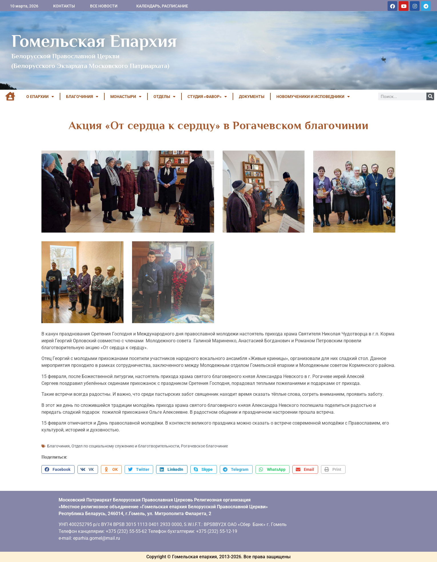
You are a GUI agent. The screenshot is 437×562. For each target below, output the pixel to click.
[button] (58, 469)
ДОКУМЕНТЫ (251, 96)
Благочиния (58, 446)
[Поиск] (430, 96)
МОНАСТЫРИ (125, 96)
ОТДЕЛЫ (164, 96)
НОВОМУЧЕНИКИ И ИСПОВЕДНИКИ (313, 96)
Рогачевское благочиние (204, 446)
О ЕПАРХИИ (40, 96)
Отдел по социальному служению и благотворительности (125, 446)
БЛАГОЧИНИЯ (82, 96)
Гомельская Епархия (94, 41)
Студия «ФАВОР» (207, 96)
